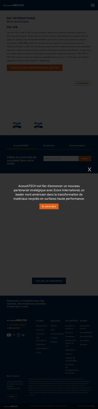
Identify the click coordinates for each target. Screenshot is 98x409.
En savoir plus (49, 206)
